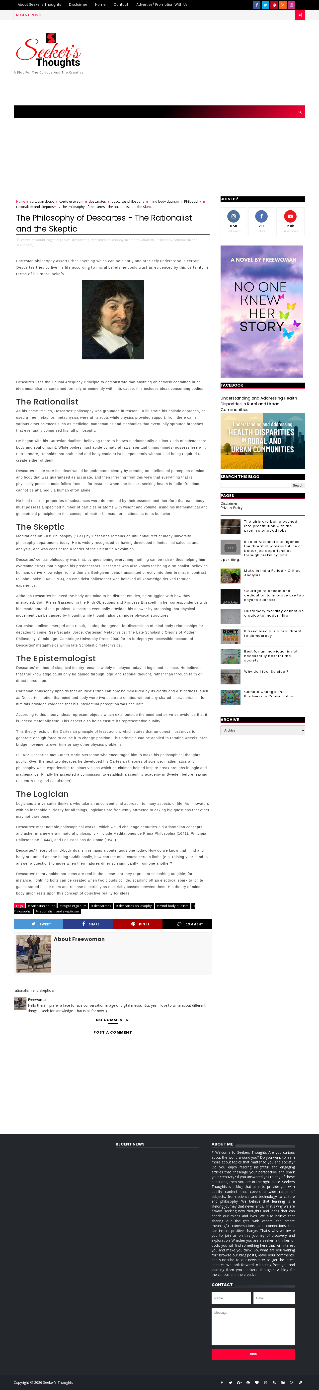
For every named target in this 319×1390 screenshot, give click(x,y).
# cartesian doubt (41, 905)
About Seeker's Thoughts (39, 4)
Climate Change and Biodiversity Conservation (269, 694)
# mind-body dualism (172, 905)
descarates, (81, 240)
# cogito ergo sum (73, 905)
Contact (121, 4)
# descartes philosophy (134, 905)
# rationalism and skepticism (57, 911)
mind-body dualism (164, 201)
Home (100, 4)
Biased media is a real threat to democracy (273, 633)
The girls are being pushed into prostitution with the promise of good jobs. (270, 526)
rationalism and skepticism (36, 206)
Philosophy (192, 201)
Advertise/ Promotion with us (161, 4)
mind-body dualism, (140, 240)
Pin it (140, 924)
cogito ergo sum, (59, 240)
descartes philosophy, (107, 240)
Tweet (41, 924)
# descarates (101, 905)
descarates (97, 201)
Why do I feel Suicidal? (266, 671)
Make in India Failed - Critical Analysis (273, 572)
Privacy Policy (231, 507)
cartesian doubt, (33, 240)
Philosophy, (164, 240)
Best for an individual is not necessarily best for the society (271, 656)
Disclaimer (78, 4)
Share (91, 924)
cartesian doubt (42, 201)
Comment (190, 924)
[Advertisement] (214, 63)
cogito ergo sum (71, 201)
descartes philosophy (127, 201)
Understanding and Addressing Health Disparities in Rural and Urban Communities (259, 403)
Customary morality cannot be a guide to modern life (274, 613)
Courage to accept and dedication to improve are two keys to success (274, 595)
